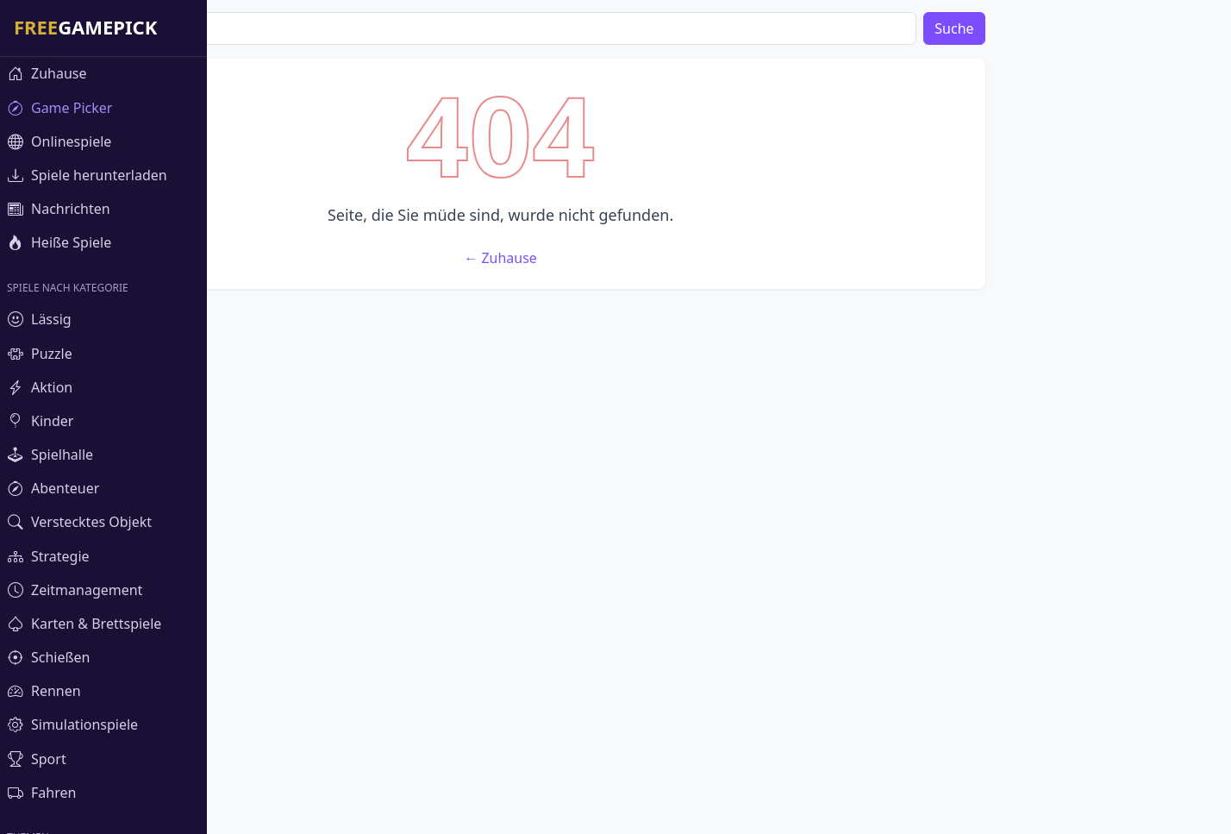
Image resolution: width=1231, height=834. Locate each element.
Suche (1159, 28)
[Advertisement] (705, 179)
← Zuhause (705, 513)
